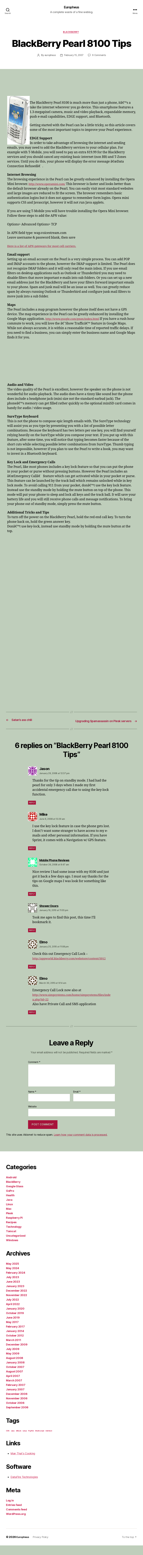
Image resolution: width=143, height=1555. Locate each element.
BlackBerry (71, 33)
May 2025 (12, 1273)
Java (9, 1209)
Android (11, 1186)
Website (32, 1116)
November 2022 (16, 1304)
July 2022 (12, 1309)
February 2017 (15, 1336)
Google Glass (14, 1195)
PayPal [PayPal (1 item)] (30, 1440)
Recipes (11, 1231)
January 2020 (15, 1318)
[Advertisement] (64, 88)
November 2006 (16, 1408)
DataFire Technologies (24, 1486)
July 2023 (12, 1286)
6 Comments (100, 56)
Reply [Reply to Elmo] (32, 976)
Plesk (9, 1222)
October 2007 (15, 1376)
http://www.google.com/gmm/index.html (75, 320)
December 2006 (16, 1403)
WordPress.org (16, 1523)
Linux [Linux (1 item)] (25, 1440)
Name (32, 1101)
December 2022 (16, 1300)
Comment (34, 1071)
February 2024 (15, 1282)
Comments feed (16, 1519)
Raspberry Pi (14, 1227)
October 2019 (15, 1322)
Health (10, 1204)
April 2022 (13, 1313)
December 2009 (16, 1354)
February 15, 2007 (74, 56)
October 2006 (15, 1412)
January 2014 (15, 1340)
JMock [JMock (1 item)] (18, 1440)
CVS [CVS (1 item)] (7, 1440)
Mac (9, 1218)
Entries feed (14, 1514)
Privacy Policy (42, 1546)
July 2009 (12, 1358)
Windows (12, 1249)
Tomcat (11, 1240)
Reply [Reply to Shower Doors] (32, 935)
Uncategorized (16, 1245)
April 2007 (13, 1385)
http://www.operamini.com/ (49, 185)
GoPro (10, 1200)
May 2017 (12, 1331)
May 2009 (12, 1363)
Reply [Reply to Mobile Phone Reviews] (32, 899)
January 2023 (15, 1295)
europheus (49, 56)
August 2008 (14, 1367)
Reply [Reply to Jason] (32, 807)
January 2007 (15, 1399)
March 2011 (13, 1349)
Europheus (71, 7)
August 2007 (14, 1381)
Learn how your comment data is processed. (80, 1144)
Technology (13, 1236)
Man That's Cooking (23, 1463)
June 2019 (13, 1327)
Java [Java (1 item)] (12, 1440)
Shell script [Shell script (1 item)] (39, 1440)
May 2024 (12, 1277)
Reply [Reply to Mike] (32, 853)
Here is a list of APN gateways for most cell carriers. (45, 247)
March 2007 (14, 1390)
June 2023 (13, 1291)
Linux (9, 1213)
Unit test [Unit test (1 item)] (48, 1440)
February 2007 (15, 1394)
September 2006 (17, 1417)
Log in (10, 1510)
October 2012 (15, 1345)
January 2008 (15, 1372)
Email (77, 1101)
